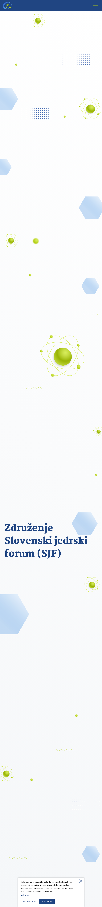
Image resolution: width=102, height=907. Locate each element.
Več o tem (25, 895)
